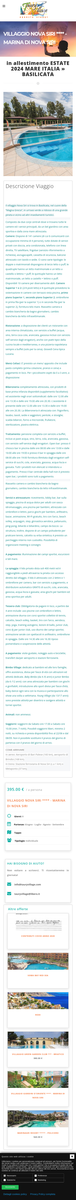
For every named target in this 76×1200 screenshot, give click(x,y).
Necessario (10, 1176)
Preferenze (41, 1176)
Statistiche (9, 1180)
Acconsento (10, 1187)
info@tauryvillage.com (27, 884)
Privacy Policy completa (42, 1194)
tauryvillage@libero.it (27, 893)
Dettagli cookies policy (15, 1194)
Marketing (40, 1180)
